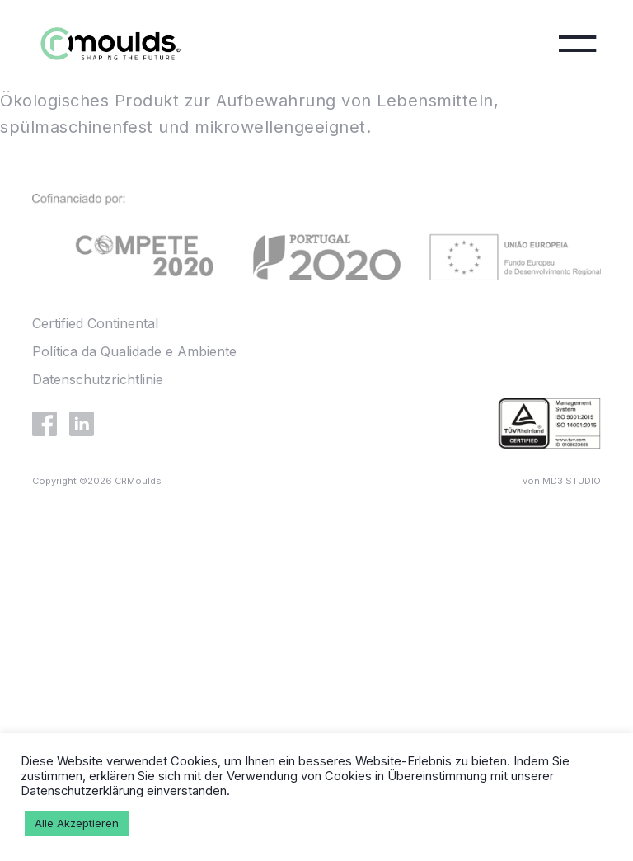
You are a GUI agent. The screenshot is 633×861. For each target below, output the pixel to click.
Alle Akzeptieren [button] (77, 823)
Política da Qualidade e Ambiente (134, 351)
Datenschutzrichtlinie (97, 379)
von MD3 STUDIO (562, 481)
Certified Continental (95, 323)
